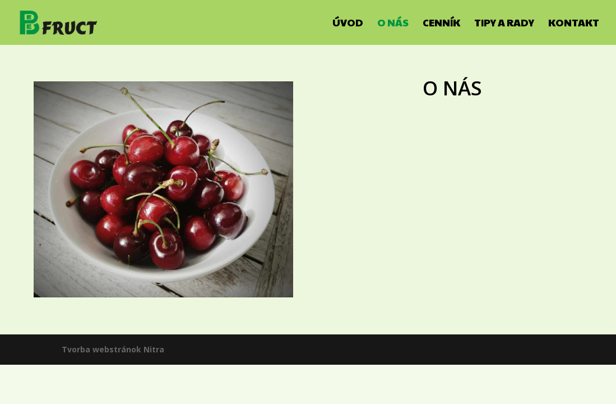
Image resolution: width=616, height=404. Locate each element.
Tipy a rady (504, 24)
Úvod (347, 24)
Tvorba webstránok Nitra (113, 349)
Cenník (441, 24)
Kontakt (573, 24)
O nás (393, 24)
